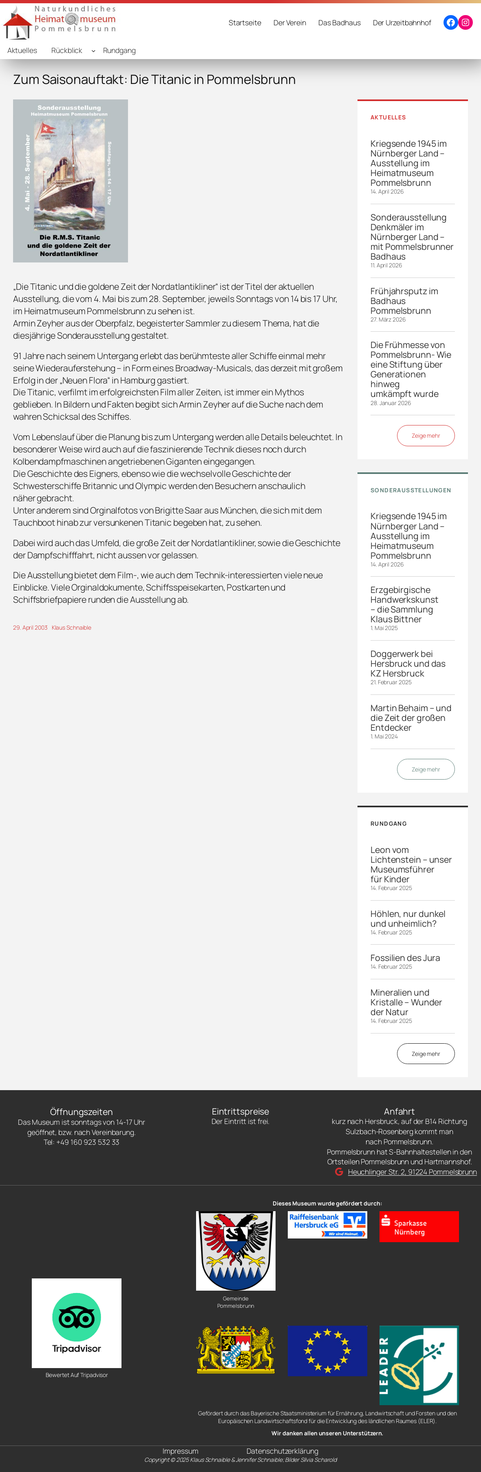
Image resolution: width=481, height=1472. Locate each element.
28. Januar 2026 (391, 403)
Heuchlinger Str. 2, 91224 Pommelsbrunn (412, 1172)
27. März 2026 (388, 319)
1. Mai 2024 (384, 736)
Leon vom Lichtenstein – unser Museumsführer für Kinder (411, 864)
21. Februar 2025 (391, 682)
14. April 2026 (387, 191)
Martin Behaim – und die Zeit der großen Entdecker (411, 717)
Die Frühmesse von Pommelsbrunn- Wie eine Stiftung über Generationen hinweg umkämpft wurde (411, 369)
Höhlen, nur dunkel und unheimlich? (408, 918)
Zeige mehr (426, 435)
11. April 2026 (386, 265)
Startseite (245, 22)
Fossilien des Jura (405, 958)
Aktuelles (22, 50)
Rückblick (66, 50)
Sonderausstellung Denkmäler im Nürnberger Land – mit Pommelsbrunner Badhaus (412, 236)
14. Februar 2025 (391, 888)
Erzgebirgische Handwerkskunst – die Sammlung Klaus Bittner (405, 604)
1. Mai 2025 (384, 628)
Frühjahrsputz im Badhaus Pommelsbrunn (404, 300)
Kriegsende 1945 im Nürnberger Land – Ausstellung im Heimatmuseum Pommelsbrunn (409, 163)
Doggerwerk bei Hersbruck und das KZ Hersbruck (408, 663)
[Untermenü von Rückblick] (93, 50)
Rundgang (119, 50)
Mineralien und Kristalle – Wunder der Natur (406, 1002)
